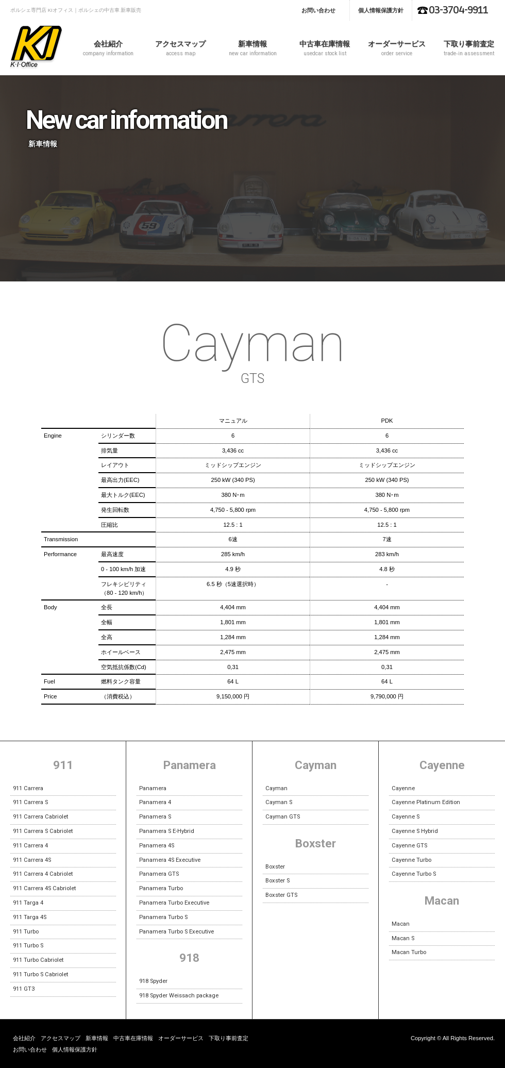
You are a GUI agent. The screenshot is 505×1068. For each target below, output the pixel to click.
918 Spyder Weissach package (178, 995)
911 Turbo (26, 931)
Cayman (276, 788)
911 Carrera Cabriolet (40, 816)
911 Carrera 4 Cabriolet (43, 874)
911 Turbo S (28, 945)
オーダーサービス (397, 48)
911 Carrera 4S (32, 860)
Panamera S (155, 816)
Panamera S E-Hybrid (166, 831)
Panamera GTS (159, 874)
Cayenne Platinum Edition (426, 802)
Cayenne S (405, 816)
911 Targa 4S (29, 917)
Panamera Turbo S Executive (176, 931)
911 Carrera (28, 788)
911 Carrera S (30, 802)
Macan (401, 924)
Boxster (275, 866)
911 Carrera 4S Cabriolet (44, 888)
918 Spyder (153, 981)
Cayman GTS (282, 816)
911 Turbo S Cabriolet (40, 974)
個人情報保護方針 (380, 10)
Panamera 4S (156, 845)
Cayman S (278, 802)
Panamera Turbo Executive (174, 902)
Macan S (403, 938)
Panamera (152, 788)
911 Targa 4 (28, 902)
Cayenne (403, 788)
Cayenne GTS (409, 845)
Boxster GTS (281, 895)
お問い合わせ (318, 10)
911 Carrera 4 (30, 845)
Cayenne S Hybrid (415, 831)
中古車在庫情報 (324, 48)
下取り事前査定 (469, 48)
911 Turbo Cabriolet (38, 960)
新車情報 (253, 48)
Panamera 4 (155, 802)
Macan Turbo (409, 952)
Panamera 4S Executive (169, 860)
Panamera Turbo (161, 888)
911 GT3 (24, 989)
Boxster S (277, 880)
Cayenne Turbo (411, 860)
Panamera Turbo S (163, 917)
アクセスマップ (180, 48)
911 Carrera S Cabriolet (43, 831)
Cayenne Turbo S (414, 874)
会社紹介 (108, 48)
